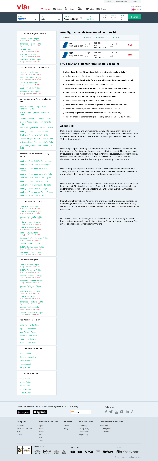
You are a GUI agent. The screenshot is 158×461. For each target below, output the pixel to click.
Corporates (104, 431)
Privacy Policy (84, 428)
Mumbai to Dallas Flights (30, 243)
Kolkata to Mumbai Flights (30, 291)
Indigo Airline (25, 368)
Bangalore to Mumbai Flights (31, 280)
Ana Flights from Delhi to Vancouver (34, 181)
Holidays (42, 431)
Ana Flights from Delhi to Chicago (33, 188)
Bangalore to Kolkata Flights (31, 302)
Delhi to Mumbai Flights (29, 265)
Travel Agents (105, 428)
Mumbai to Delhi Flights (29, 38)
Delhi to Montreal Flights (30, 227)
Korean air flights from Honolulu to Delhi (36, 128)
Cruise (41, 440)
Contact (67, 425)
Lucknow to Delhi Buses (30, 325)
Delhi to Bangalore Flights (30, 270)
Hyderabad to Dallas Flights (31, 252)
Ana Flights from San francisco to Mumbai (34, 169)
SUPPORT (135, 1)
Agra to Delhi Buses (28, 328)
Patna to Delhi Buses (28, 339)
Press (19, 431)
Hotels (41, 428)
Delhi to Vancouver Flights (30, 211)
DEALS (109, 1)
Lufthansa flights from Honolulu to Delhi (36, 138)
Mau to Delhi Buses (28, 332)
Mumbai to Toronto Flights (31, 217)
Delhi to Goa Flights (28, 296)
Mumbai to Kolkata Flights (30, 286)
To (42, 16)
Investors (20, 434)
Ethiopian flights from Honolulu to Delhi (36, 118)
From (20, 16)
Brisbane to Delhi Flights (30, 91)
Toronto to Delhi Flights (29, 72)
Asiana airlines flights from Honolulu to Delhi (36, 113)
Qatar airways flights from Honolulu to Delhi (36, 146)
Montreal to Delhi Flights (30, 88)
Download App (121, 1)
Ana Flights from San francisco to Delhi (36, 174)
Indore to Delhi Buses (29, 335)
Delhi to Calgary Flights (29, 233)
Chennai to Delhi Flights (29, 49)
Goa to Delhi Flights (28, 54)
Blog (66, 428)
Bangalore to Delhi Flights (30, 44)
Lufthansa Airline (26, 364)
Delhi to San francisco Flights (32, 247)
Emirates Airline (26, 360)
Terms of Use (84, 431)
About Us (20, 425)
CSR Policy (83, 425)
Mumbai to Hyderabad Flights (32, 312)
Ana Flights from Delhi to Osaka (33, 195)
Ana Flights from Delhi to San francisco (36, 161)
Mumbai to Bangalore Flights (31, 275)
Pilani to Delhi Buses (28, 343)
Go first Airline (25, 389)
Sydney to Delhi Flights (29, 83)
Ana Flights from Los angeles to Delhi (35, 185)
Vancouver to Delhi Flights (30, 77)
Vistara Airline (25, 385)
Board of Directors (24, 428)
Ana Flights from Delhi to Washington (35, 164)
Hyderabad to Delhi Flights (30, 60)
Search (134, 17)
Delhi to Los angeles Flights (31, 222)
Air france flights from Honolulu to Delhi (36, 142)
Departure (67, 16)
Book (130, 45)
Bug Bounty (83, 434)
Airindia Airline (25, 353)
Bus (40, 434)
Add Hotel (104, 425)
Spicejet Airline (25, 393)
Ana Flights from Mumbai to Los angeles (36, 192)
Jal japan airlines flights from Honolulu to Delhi (36, 123)
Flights (41, 425)
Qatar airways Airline (28, 357)
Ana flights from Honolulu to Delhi (34, 131)
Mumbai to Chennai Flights (30, 307)
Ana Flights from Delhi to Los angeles (35, 178)
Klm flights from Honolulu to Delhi (34, 135)
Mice (40, 437)
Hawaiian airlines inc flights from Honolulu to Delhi (33, 107)
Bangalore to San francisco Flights (34, 238)
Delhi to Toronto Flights (29, 206)
